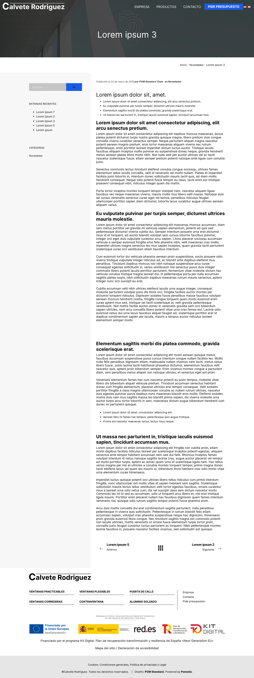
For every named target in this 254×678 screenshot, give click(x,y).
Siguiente (199, 546)
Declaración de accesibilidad (138, 648)
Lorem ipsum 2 (45, 116)
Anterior (122, 546)
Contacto (188, 597)
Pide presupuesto (194, 601)
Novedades (196, 65)
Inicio (183, 65)
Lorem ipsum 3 (45, 121)
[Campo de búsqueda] (47, 87)
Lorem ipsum (44, 130)
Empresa (188, 592)
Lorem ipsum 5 (45, 125)
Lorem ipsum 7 (45, 112)
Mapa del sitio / (106, 648)
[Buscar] (74, 87)
